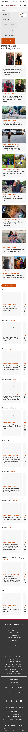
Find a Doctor (14, 632)
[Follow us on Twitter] (11, 701)
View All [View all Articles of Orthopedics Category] (14, 441)
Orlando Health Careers (14, 687)
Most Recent (6, 67)
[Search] (25, 5)
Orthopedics (15, 94)
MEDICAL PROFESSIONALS (14, 690)
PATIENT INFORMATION (14, 661)
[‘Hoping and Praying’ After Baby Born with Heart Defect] (11, 327)
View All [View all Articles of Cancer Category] (11, 290)
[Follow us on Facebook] (6, 701)
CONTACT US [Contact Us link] (14, 679)
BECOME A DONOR (14, 648)
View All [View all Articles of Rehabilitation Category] (15, 500)
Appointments (4, 1)
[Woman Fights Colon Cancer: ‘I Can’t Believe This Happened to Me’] (14, 186)
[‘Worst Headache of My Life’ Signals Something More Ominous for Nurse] (11, 356)
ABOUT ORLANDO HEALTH (14, 654)
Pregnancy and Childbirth (9, 247)
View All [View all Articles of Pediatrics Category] (13, 471)
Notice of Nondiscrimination (14, 707)
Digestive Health (16, 220)
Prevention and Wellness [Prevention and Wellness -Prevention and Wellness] (9, 24)
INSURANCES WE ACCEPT (14, 659)
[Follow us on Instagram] (16, 701)
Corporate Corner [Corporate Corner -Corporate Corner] (7, 30)
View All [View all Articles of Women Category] (11, 591)
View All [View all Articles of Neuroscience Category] (15, 379)
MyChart (14, 1)
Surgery (14, 120)
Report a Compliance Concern (14, 719)
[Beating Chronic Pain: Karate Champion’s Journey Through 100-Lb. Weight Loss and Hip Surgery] (14, 85)
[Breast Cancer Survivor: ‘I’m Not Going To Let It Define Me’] (11, 297)
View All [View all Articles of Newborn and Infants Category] (20, 408)
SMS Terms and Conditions (14, 714)
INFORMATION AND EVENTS (14, 664)
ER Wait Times (23, 1)
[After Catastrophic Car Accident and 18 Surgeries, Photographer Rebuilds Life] (14, 136)
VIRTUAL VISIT (14, 640)
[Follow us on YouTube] (21, 701)
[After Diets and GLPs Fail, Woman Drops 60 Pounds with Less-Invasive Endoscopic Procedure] (14, 58)
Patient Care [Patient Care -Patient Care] (6, 19)
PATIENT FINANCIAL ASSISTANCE (14, 666)
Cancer (14, 194)
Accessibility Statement (14, 716)
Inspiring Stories (15, 67)
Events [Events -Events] (11, 35)
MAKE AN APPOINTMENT (14, 637)
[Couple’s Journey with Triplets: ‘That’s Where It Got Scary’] (14, 236)
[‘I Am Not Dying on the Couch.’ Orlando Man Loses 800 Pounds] (14, 262)
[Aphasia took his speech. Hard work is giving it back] (12, 508)
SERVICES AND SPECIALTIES (14, 656)
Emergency (15, 363)
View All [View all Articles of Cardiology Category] (13, 320)
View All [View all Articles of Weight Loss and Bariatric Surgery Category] (6, 560)
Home (2, 9)
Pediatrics (14, 486)
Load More (8, 285)
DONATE (14, 695)
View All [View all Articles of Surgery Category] (11, 527)
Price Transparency (14, 673)
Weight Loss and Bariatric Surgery (11, 273)
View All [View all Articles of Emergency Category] (13, 349)
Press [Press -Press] (4, 35)
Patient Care (4, 10)
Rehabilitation (15, 515)
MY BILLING (14, 645)
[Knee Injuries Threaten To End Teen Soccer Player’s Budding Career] (14, 161)
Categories (16, 9)
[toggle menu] (2, 5)
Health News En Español (8, 40)
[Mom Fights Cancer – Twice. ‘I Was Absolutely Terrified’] (11, 598)
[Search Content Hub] (21, 15)
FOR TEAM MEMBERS (14, 685)
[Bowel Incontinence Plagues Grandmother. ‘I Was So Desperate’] (14, 211)
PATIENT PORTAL (14, 635)
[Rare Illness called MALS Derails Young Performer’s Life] (14, 112)
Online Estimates (14, 643)
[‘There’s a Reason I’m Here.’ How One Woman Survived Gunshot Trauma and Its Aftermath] (11, 535)
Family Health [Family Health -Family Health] (6, 14)
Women (14, 335)
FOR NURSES (14, 682)
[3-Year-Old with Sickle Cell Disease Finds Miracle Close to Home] (12, 479)
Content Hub (8, 9)
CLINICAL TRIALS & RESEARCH (14, 692)
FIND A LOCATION (14, 630)
